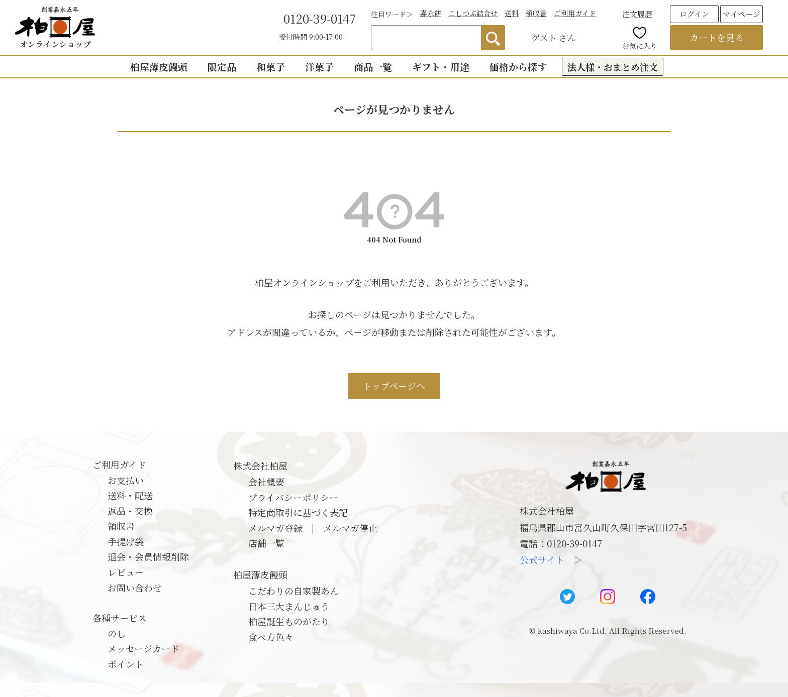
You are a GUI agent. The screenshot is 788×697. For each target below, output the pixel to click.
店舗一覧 (266, 542)
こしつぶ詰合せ (473, 13)
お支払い (126, 480)
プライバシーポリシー (293, 497)
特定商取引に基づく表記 (298, 512)
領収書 (536, 13)
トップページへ (394, 385)
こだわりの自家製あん (293, 590)
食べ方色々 (270, 636)
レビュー (126, 571)
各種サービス (119, 617)
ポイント (126, 663)
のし (117, 633)
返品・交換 (130, 510)
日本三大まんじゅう (289, 606)
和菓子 (270, 66)
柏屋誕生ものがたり (289, 621)
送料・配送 (130, 495)
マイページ (741, 14)
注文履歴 (637, 14)
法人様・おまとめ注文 (612, 66)
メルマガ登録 (275, 527)
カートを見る (717, 37)
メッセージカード (143, 648)
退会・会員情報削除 (148, 556)
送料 (512, 13)
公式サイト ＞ (551, 559)
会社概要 (266, 481)
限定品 (222, 66)
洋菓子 (319, 66)
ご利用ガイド (575, 13)
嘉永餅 (430, 13)
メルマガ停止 (350, 527)
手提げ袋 (126, 541)
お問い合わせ (135, 587)
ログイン (694, 14)
